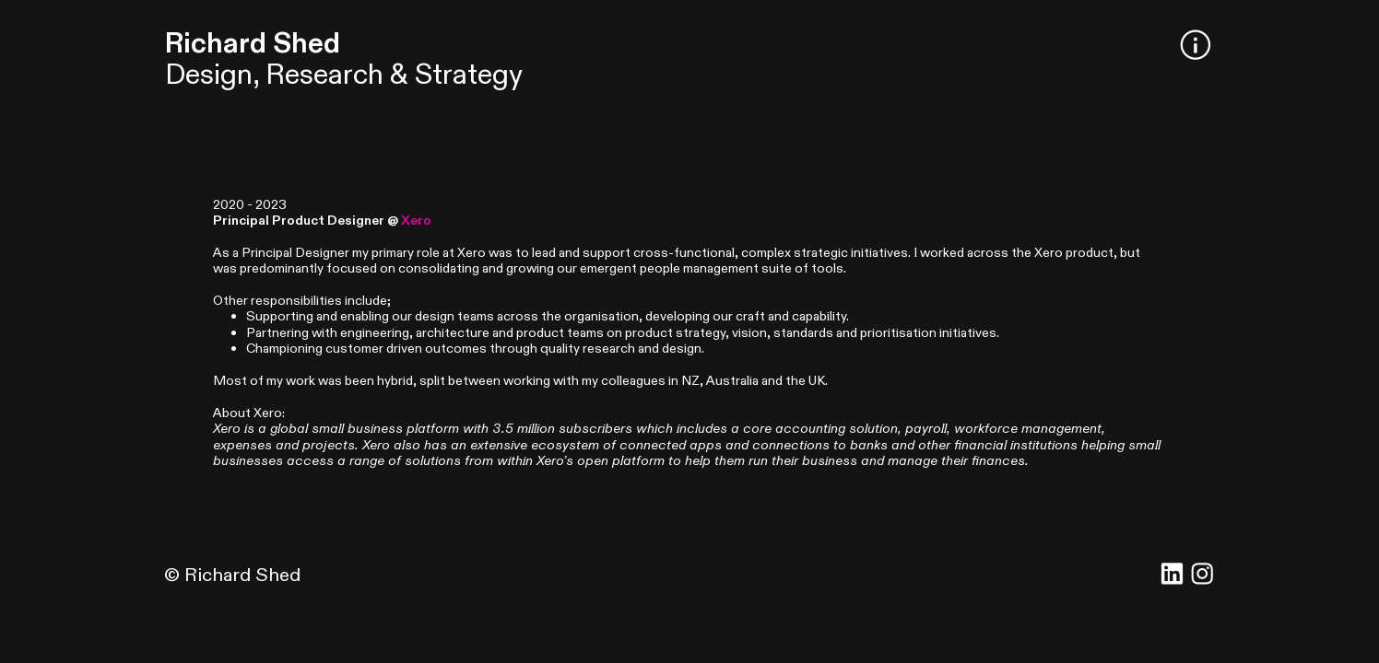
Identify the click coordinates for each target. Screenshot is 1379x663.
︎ (1195, 46)
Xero (416, 220)
